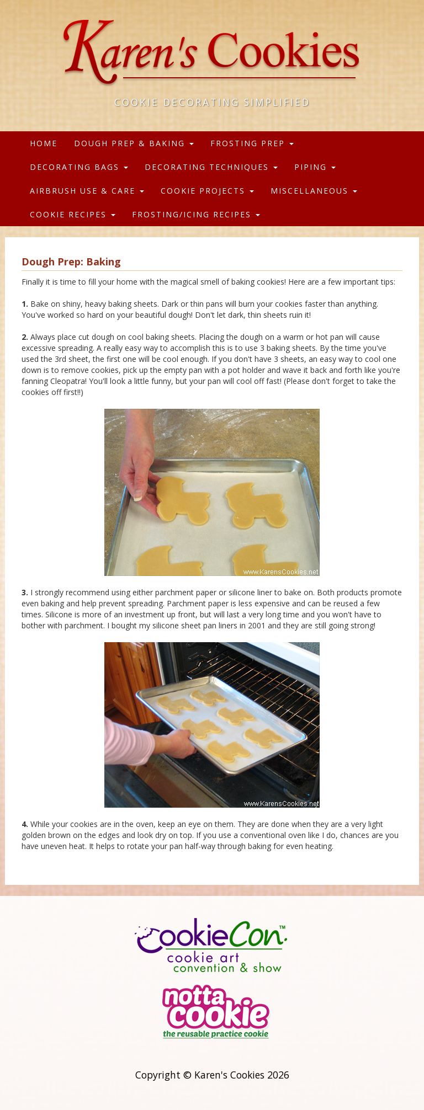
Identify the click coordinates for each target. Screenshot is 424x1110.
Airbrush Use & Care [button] (87, 190)
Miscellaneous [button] (314, 190)
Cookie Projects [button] (207, 190)
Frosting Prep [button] (252, 143)
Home (43, 143)
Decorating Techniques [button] (211, 167)
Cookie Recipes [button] (72, 214)
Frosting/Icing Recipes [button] (196, 214)
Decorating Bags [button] (79, 167)
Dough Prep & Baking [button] (134, 143)
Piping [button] (315, 167)
